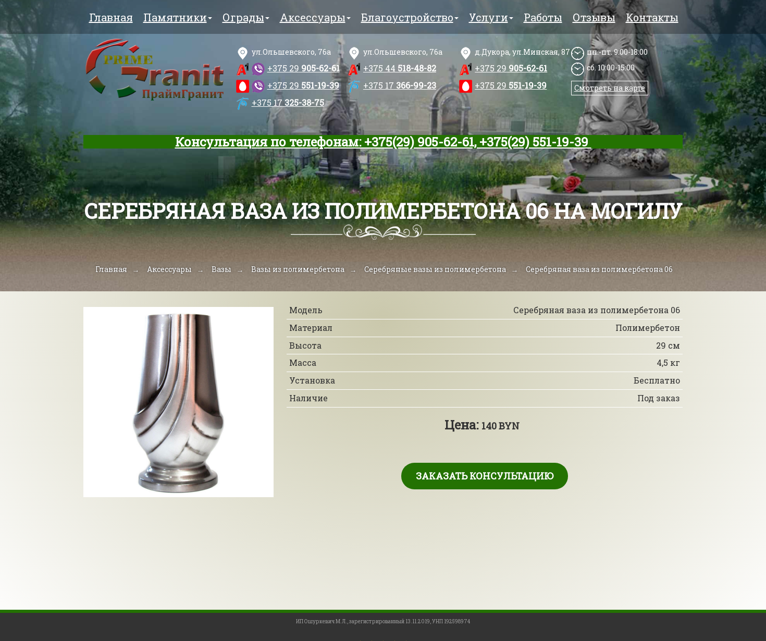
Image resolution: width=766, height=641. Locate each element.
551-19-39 (303, 85)
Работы (543, 17)
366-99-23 (399, 85)
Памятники (177, 17)
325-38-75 (288, 102)
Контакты (652, 17)
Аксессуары (315, 17)
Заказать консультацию (484, 476)
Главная (111, 17)
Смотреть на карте (609, 88)
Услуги (491, 17)
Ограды (246, 17)
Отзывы (594, 17)
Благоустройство (410, 17)
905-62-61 (303, 68)
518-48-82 (399, 68)
